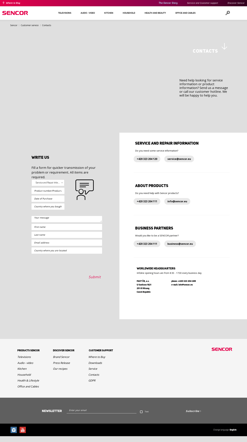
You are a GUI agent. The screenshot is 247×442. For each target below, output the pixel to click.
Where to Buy (13, 3)
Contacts (93, 380)
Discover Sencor (236, 3)
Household (24, 380)
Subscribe (192, 417)
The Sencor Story (168, 3)
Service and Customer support (202, 3)
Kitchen (21, 374)
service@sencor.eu (179, 164)
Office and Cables (28, 392)
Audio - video (25, 368)
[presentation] (55, 297)
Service (92, 374)
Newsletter (52, 416)
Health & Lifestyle (28, 386)
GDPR (91, 386)
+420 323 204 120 (147, 164)
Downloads (95, 368)
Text (147, 417)
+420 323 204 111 (147, 207)
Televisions (24, 363)
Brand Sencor (61, 363)
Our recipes (60, 374)
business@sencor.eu (180, 249)
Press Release (61, 368)
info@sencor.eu (177, 207)
